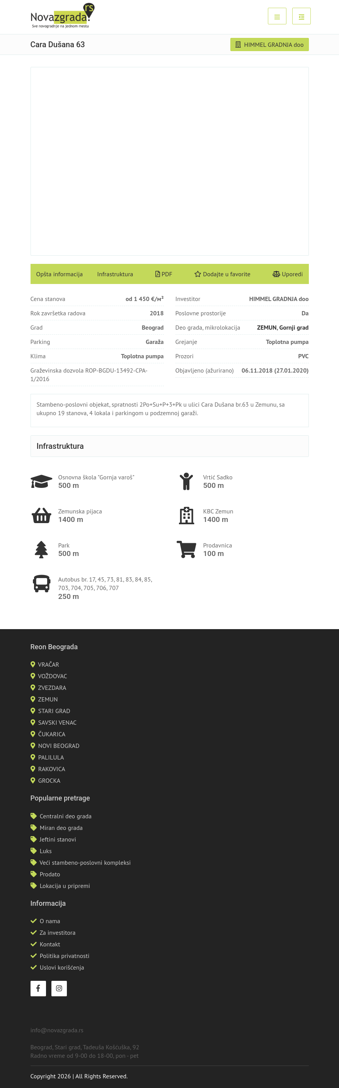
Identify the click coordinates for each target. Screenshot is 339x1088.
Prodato (50, 874)
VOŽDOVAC (52, 676)
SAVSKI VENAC (57, 722)
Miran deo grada (61, 827)
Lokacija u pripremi (65, 886)
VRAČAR (48, 664)
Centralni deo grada (66, 816)
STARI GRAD (54, 711)
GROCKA (49, 780)
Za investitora (57, 932)
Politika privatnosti (65, 956)
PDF (163, 274)
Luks (46, 851)
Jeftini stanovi (58, 839)
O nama (50, 921)
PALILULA (51, 757)
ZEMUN (266, 327)
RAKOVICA (51, 769)
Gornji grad (293, 327)
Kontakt (50, 944)
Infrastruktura (115, 274)
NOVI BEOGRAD (59, 745)
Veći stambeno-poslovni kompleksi (85, 862)
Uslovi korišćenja (62, 967)
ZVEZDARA (52, 687)
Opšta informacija (59, 274)
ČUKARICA (51, 734)
